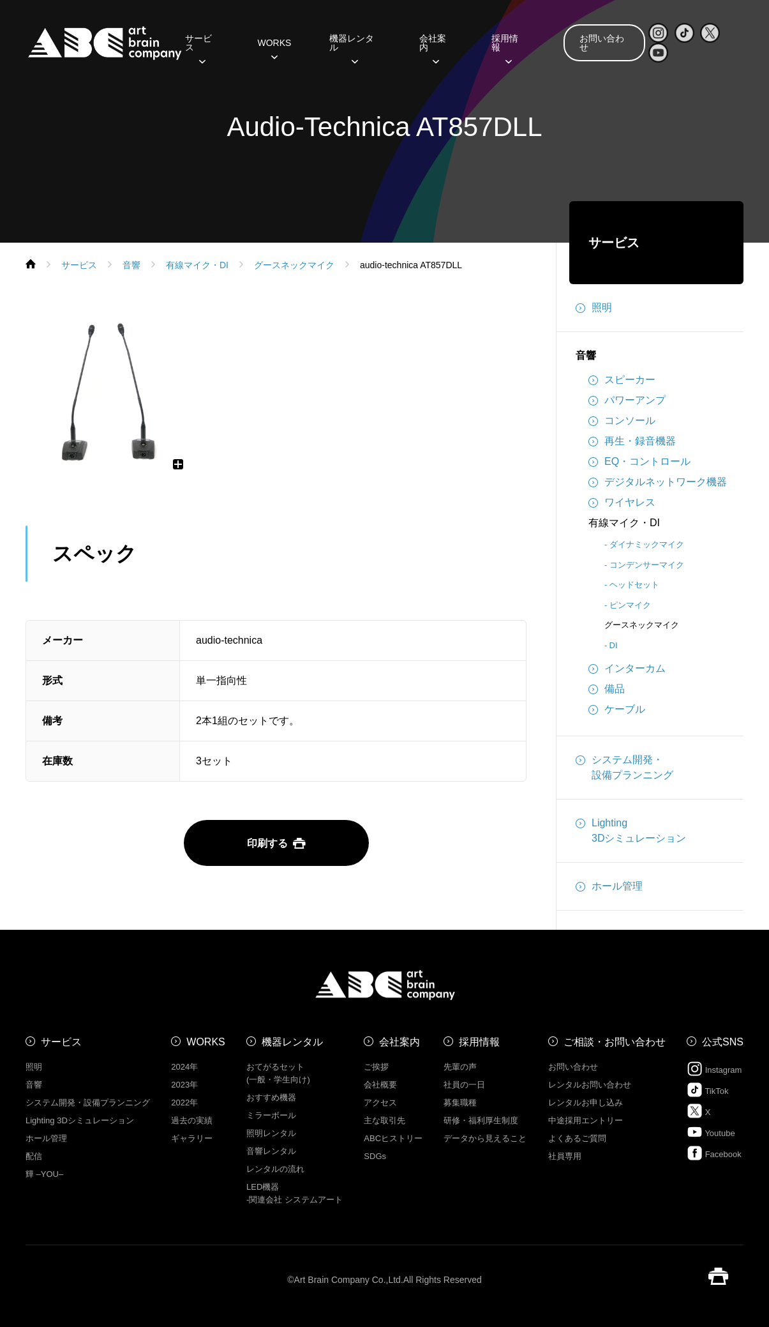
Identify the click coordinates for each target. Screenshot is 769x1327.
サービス (198, 47)
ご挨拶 (376, 1067)
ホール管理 (609, 886)
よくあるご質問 (577, 1138)
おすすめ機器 (271, 1097)
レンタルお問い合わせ (589, 1084)
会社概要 (380, 1084)
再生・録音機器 (632, 441)
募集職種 (460, 1102)
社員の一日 (464, 1084)
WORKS (274, 47)
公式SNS (722, 1041)
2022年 (184, 1102)
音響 (586, 355)
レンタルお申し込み (585, 1102)
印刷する (276, 843)
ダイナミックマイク (646, 544)
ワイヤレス (621, 502)
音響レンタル (271, 1151)
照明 (594, 307)
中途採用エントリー (585, 1120)
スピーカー (621, 380)
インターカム (627, 668)
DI (613, 645)
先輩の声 (460, 1067)
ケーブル (616, 709)
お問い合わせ (601, 42)
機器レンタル (351, 47)
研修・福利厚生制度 (481, 1120)
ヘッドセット (634, 584)
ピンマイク (630, 605)
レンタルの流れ (275, 1169)
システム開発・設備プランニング (624, 766)
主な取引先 (384, 1120)
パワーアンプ (627, 400)
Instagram (714, 1069)
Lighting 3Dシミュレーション (80, 1120)
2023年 (184, 1084)
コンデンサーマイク (646, 565)
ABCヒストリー (393, 1138)
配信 (34, 1156)
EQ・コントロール (639, 461)
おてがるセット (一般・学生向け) (278, 1073)
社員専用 (564, 1156)
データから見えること (485, 1138)
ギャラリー (192, 1138)
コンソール (621, 420)
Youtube (711, 1132)
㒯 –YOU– (44, 1174)
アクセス (380, 1102)
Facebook (714, 1153)
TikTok (707, 1090)
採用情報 (504, 47)
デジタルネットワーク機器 (657, 482)
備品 (606, 689)
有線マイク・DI (624, 522)
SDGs (375, 1156)
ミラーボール (271, 1115)
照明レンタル (271, 1133)
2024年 (184, 1067)
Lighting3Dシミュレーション (631, 829)
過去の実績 (192, 1120)
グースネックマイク (641, 625)
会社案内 (432, 47)
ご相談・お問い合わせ (615, 1041)
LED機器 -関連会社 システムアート (294, 1193)
